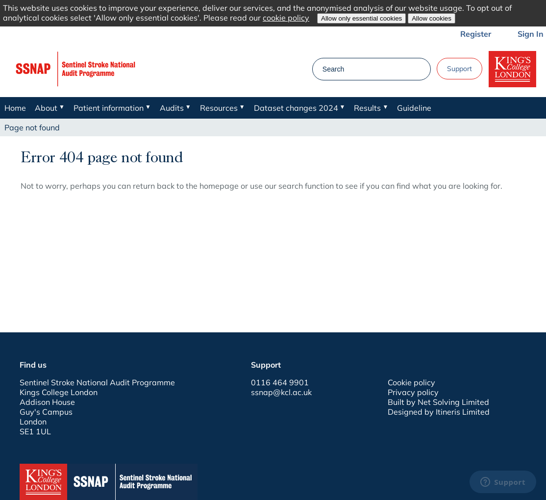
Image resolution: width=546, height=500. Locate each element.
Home (15, 108)
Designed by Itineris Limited (439, 412)
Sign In (531, 34)
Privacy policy (413, 392)
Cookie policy (411, 382)
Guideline (414, 108)
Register (475, 34)
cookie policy (286, 18)
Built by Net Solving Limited (438, 402)
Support (459, 68)
